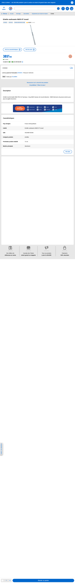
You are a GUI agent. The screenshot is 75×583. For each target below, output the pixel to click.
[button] (12, 49)
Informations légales (33, 244)
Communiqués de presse (55, 226)
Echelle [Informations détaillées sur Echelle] (52, 13)
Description (7, 91)
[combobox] (37, 8)
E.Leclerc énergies (31, 211)
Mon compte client (8, 246)
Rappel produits (30, 270)
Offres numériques (31, 229)
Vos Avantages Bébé (8, 213)
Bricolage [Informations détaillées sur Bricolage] (18, 13)
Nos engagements (54, 216)
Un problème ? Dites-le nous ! (11, 259)
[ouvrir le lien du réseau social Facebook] (12, 284)
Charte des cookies (31, 255)
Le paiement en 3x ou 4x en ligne (35, 233)
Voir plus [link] (40, 177)
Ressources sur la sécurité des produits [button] (37, 82)
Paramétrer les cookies (1, 449)
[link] (65, 159)
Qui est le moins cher (55, 224)
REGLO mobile (30, 216)
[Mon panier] (71, 8)
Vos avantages (8, 207)
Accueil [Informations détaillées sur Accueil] (11, 13)
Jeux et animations (8, 216)
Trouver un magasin (54, 229)
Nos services (30, 207)
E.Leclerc (32, 231)
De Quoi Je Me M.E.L (54, 222)
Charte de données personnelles (34, 253)
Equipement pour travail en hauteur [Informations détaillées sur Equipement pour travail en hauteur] (40, 13)
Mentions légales (30, 248)
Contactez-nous (7, 255)
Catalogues (6, 209)
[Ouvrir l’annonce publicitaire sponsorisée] (37, 108)
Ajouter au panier (43, 580)
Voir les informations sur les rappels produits (35, 200)
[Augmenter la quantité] (10, 580)
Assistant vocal (30, 222)
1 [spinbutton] (6, 580)
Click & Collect (30, 209)
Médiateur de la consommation (11, 257)
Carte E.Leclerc (7, 211)
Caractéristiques (8, 118)
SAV (4, 253)
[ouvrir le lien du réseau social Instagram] (16, 284)
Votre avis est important (32, 226)
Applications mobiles (31, 224)
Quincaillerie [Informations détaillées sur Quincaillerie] (26, 13)
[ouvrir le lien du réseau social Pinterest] (26, 284)
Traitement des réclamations (33, 266)
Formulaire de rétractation (33, 262)
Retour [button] (5, 13)
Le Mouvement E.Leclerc (55, 211)
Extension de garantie (32, 218)
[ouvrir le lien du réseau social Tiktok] (19, 284)
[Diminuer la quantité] (2, 580)
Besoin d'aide (7, 244)
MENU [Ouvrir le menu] (4, 8)
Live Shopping (6, 218)
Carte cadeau (29, 220)
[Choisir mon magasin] (63, 8)
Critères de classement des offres (35, 277)
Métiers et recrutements (55, 220)
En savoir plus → (12, 293)
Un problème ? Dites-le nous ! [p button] (37, 85)
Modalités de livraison (32, 257)
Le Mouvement (54, 207)
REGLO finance (30, 213)
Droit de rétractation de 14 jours (34, 259)
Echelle (5, 22)
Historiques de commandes (10, 248)
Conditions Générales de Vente (34, 246)
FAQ (4, 251)
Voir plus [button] (67, 151)
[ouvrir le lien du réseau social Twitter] (23, 284)
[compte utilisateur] (67, 8)
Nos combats (52, 213)
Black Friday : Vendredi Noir (33, 237)
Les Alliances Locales (55, 218)
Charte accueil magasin (32, 235)
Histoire (51, 209)
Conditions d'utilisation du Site (34, 251)
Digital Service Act (31, 268)
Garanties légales (30, 264)
